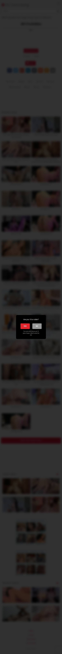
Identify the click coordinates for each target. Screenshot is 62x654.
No (37, 326)
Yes (25, 326)
